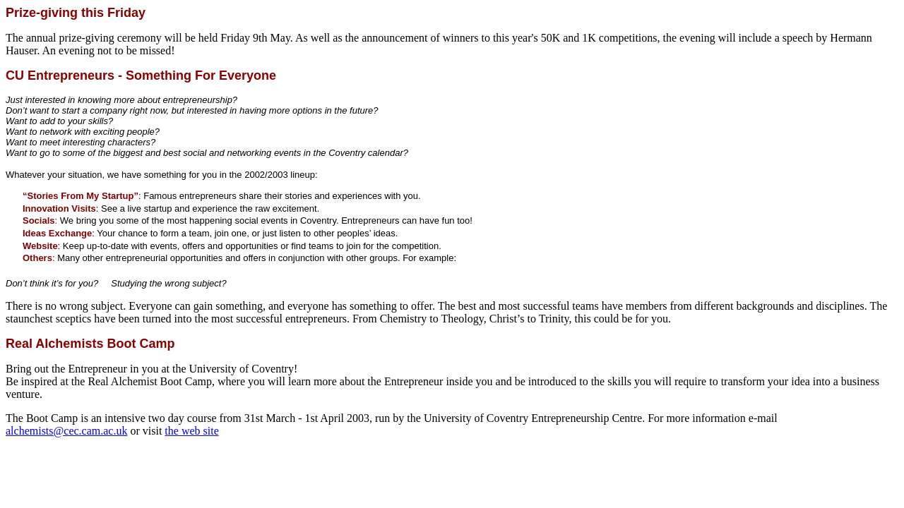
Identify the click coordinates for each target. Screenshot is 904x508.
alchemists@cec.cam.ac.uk (66, 431)
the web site (191, 431)
